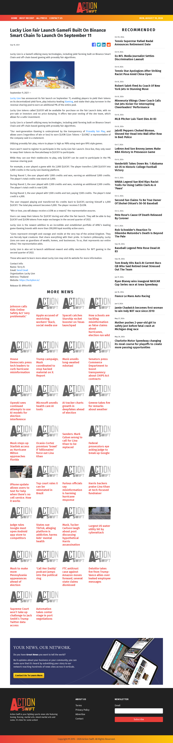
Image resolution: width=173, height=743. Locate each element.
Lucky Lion (15, 98)
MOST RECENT (26, 18)
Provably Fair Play (95, 131)
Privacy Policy (82, 710)
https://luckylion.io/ (29, 280)
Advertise (80, 714)
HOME (14, 18)
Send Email (22, 270)
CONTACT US (56, 18)
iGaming (69, 101)
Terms (78, 705)
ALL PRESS (41, 18)
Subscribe (139, 719)
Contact (79, 718)
